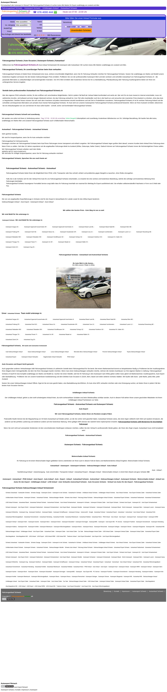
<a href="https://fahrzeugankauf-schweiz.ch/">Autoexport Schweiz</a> (83, 344)
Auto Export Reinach (21, 687)
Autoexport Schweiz (7, 690)
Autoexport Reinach (9, 2)
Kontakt (17, 690)
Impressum (25, 690)
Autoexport (33, 690)
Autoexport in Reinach (21, 5)
